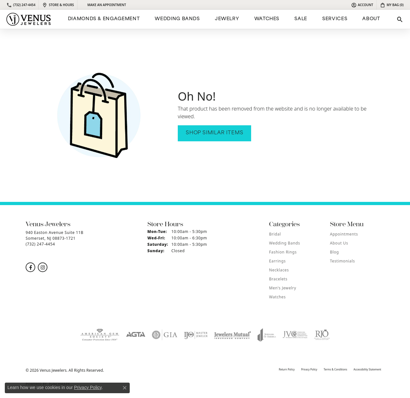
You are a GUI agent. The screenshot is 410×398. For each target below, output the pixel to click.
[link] (20, 5)
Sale (300, 19)
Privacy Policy (309, 369)
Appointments (344, 234)
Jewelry (227, 19)
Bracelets (278, 279)
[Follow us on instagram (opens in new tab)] (42, 267)
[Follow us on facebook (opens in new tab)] (30, 267)
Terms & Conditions (335, 369)
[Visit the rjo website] (322, 335)
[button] (362, 5)
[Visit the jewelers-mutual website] (232, 335)
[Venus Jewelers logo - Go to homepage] (28, 19)
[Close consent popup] (125, 388)
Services (334, 19)
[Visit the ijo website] (196, 335)
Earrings (277, 261)
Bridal (275, 234)
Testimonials (342, 261)
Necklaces (279, 270)
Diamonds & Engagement (104, 19)
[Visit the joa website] (267, 335)
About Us (339, 243)
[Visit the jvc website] (295, 335)
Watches (266, 19)
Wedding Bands (177, 19)
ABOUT (371, 19)
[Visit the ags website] (99, 335)
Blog (334, 252)
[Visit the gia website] (164, 335)
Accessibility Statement (367, 369)
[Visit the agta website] (135, 335)
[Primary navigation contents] (223, 19)
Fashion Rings (283, 252)
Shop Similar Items (214, 133)
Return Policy (286, 369)
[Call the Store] (40, 244)
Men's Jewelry (282, 288)
